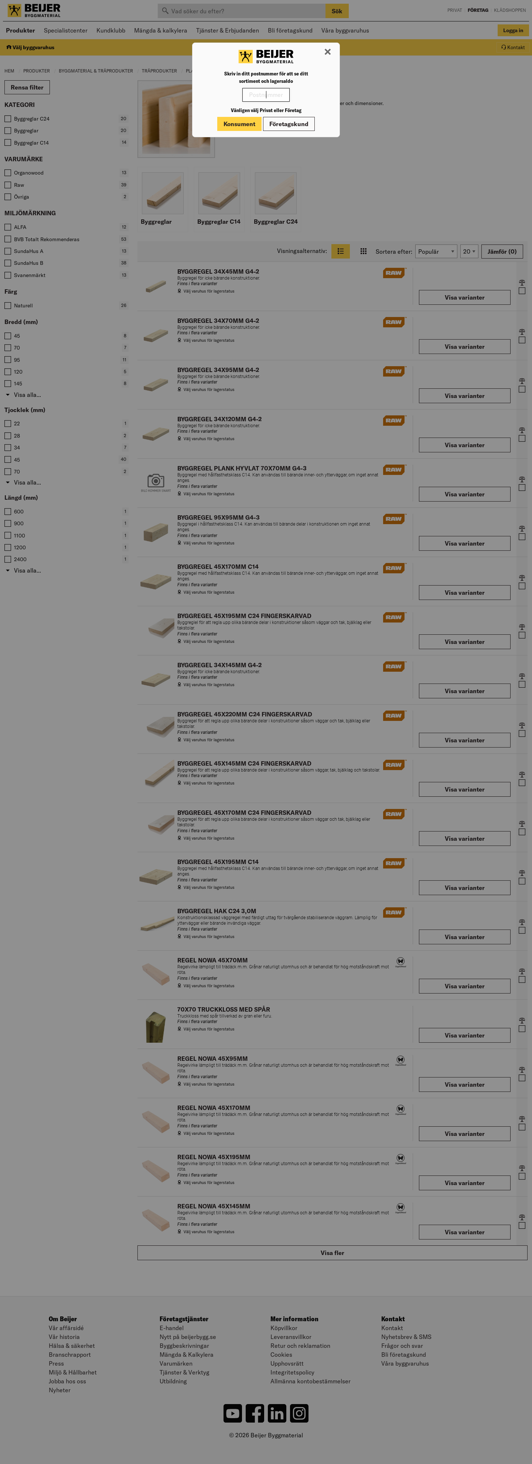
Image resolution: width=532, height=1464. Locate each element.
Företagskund (288, 124)
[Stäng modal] (328, 52)
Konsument (239, 124)
